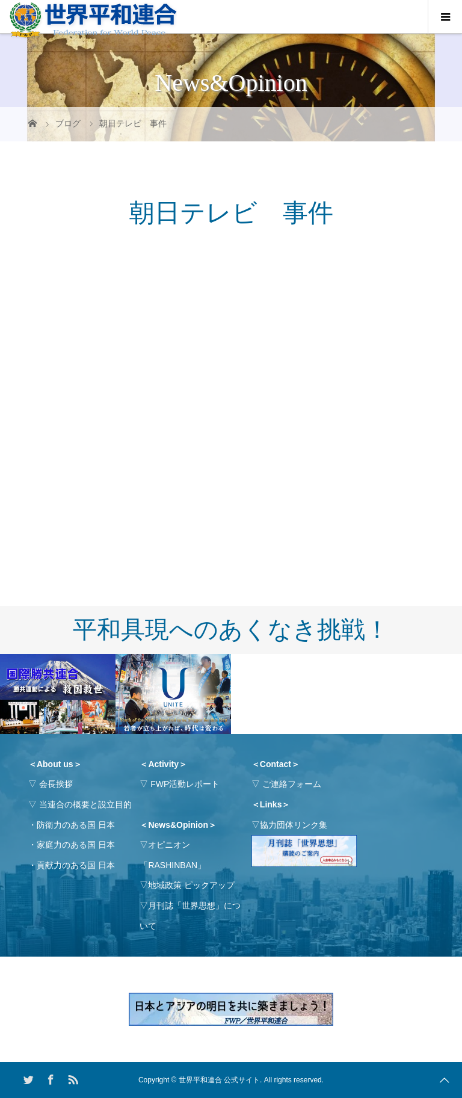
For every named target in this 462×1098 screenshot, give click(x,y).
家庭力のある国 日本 (76, 845)
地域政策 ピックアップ (191, 885)
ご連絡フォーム (291, 784)
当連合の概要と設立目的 (85, 804)
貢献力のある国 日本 (76, 865)
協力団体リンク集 (293, 825)
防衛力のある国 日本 (76, 825)
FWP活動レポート (185, 784)
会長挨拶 (56, 784)
